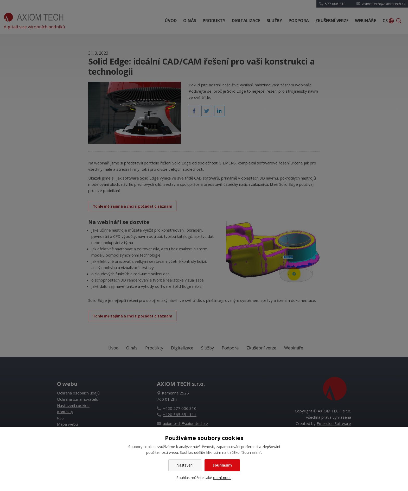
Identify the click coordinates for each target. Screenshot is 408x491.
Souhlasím (222, 465)
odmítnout (222, 477)
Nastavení (184, 465)
